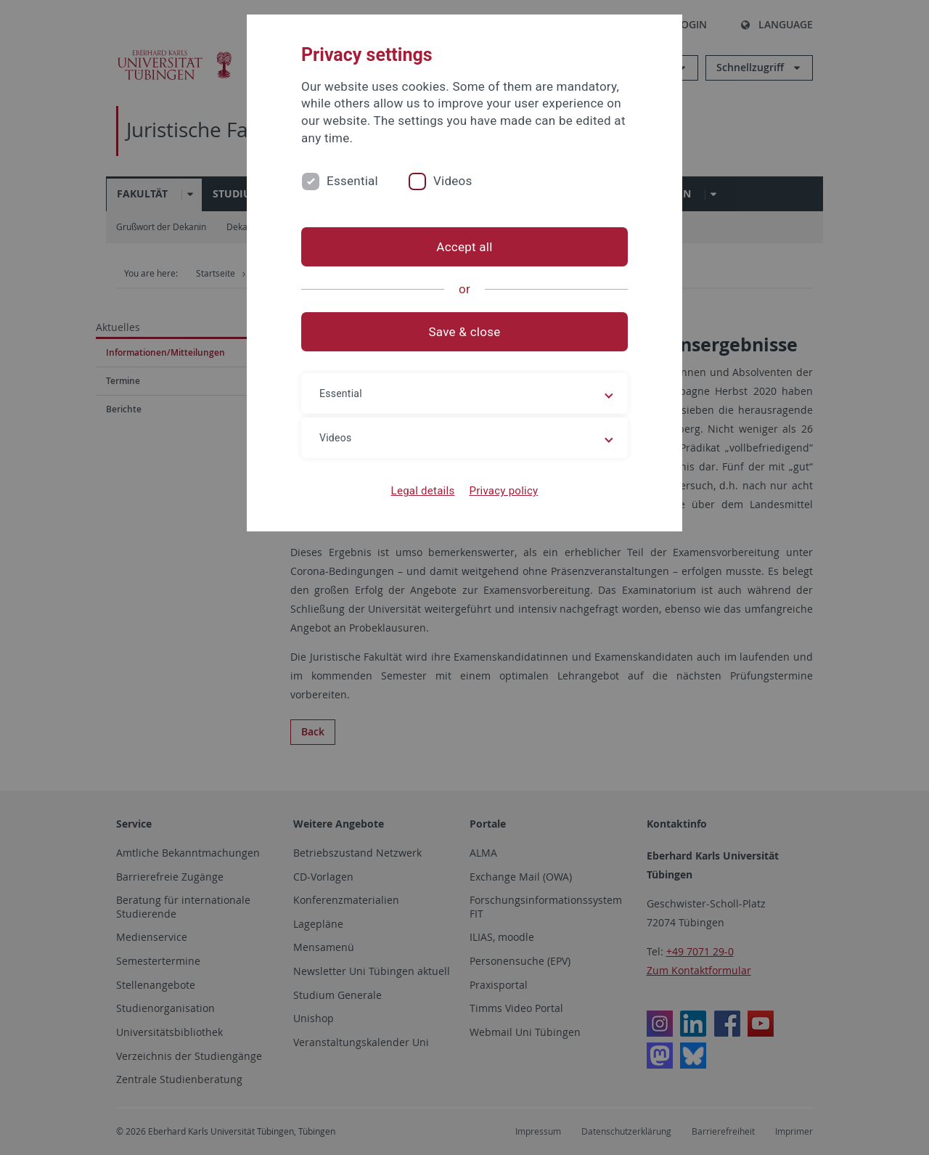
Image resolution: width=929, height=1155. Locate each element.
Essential (352, 181)
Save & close (465, 332)
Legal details (423, 490)
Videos (452, 181)
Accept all (464, 247)
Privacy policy (503, 490)
